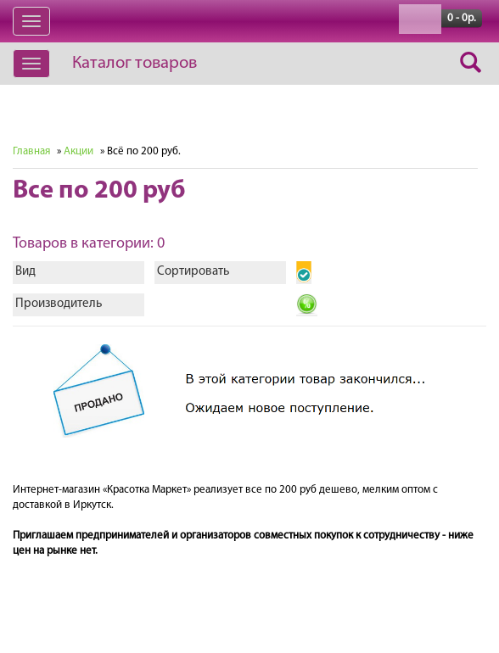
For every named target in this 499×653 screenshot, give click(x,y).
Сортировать (193, 271)
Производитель (58, 304)
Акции (78, 151)
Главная (31, 151)
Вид (25, 271)
